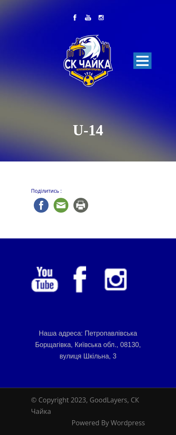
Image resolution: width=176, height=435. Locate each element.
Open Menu (142, 60)
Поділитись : (46, 190)
